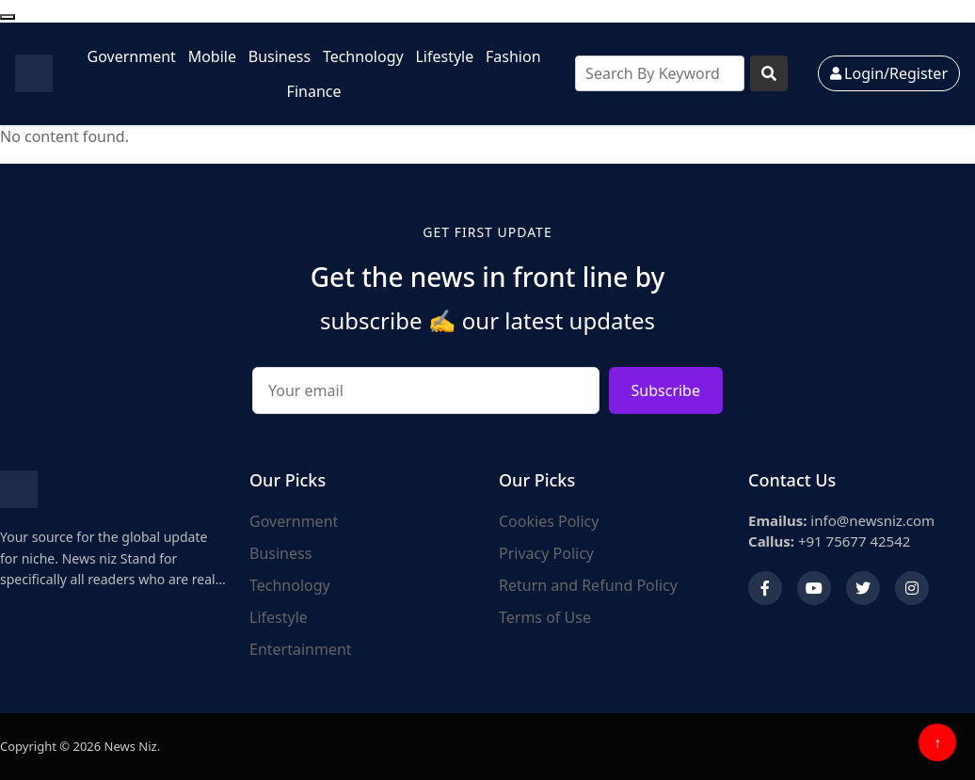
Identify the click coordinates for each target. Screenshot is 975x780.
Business (279, 56)
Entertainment (300, 649)
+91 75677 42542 (829, 541)
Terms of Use (545, 617)
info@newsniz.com (841, 520)
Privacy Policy (546, 553)
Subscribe (665, 390)
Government (132, 56)
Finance (314, 91)
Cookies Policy (549, 521)
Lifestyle (444, 56)
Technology (363, 56)
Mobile (212, 56)
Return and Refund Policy (588, 585)
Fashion (513, 56)
